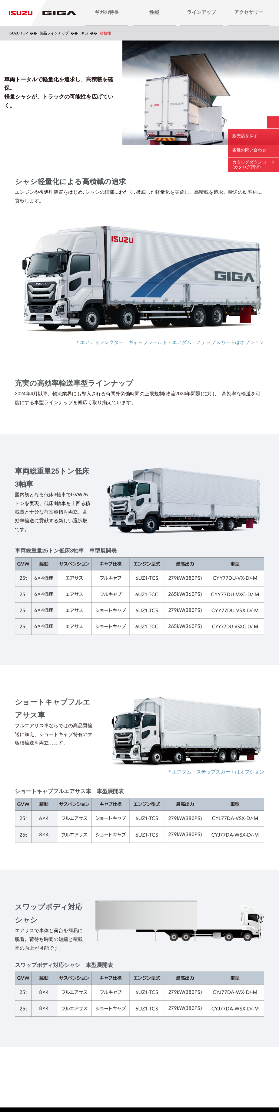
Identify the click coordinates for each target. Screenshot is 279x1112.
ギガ (84, 33)
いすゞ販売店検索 (209, 1054)
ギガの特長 (107, 12)
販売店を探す (245, 135)
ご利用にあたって (89, 1085)
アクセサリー (248, 12)
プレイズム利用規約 (187, 1085)
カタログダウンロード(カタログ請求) (69, 1054)
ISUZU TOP (18, 33)
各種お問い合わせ (249, 150)
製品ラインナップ (54, 33)
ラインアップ (201, 12)
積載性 (105, 33)
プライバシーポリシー (137, 1085)
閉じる (273, 122)
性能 (154, 12)
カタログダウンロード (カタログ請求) (253, 165)
